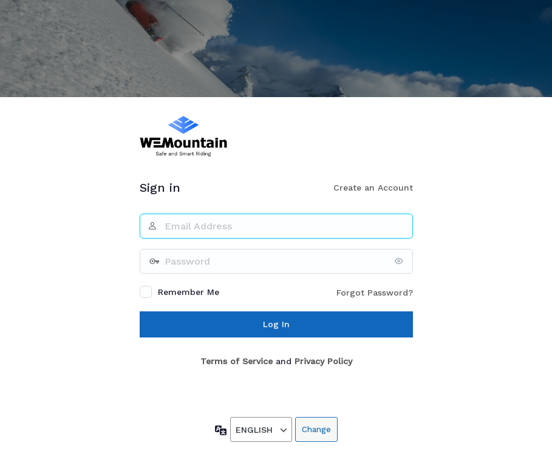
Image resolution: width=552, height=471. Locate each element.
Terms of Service (236, 361)
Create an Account (373, 187)
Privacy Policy (323, 361)
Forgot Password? (374, 292)
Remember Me (188, 292)
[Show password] (401, 261)
